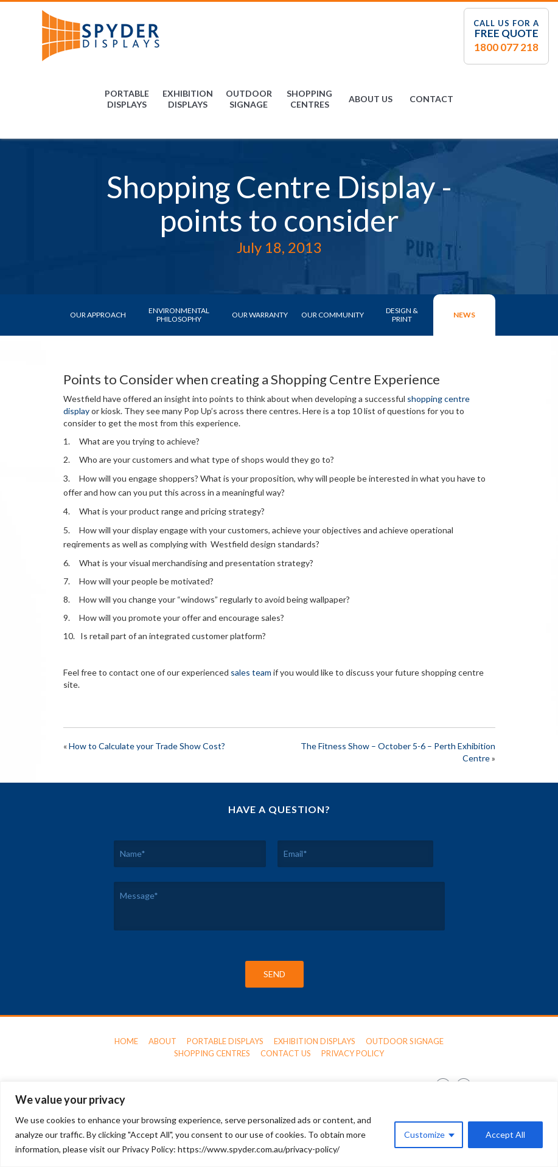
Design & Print (402, 315)
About (162, 1041)
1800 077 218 (506, 47)
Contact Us (285, 1053)
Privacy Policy (352, 1053)
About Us (370, 99)
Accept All (505, 1134)
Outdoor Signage (249, 98)
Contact (431, 99)
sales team (251, 672)
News (464, 314)
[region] (279, 1124)
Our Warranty (260, 314)
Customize (424, 1134)
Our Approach (98, 314)
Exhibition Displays (187, 98)
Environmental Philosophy (178, 315)
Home (126, 1041)
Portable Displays (127, 98)
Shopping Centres (309, 98)
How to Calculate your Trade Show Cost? (147, 746)
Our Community (332, 314)
